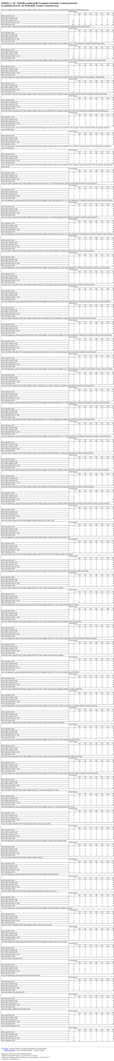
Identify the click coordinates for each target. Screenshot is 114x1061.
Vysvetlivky (5, 1048)
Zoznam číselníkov (9, 1050)
